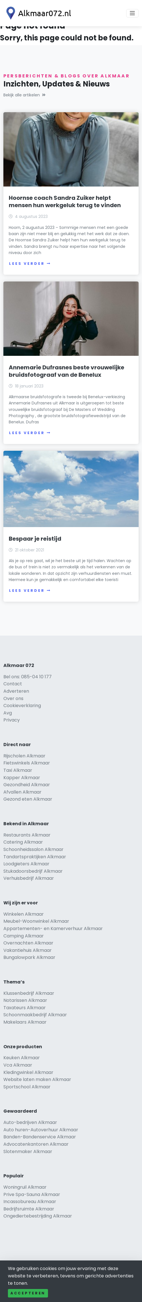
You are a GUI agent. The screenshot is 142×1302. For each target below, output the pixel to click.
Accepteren (27, 1293)
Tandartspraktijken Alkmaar (34, 856)
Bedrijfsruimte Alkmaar (28, 1209)
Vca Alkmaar (17, 1065)
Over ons (13, 698)
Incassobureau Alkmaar (29, 1201)
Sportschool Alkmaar (27, 1087)
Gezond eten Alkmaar (27, 799)
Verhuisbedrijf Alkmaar (28, 878)
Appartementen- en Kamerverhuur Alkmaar (53, 928)
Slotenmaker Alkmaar (27, 1151)
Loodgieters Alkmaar (26, 864)
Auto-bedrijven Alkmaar (30, 1122)
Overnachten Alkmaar (28, 943)
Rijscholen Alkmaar (24, 756)
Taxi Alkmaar (17, 770)
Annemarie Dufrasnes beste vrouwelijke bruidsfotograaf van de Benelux (66, 371)
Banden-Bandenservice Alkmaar (39, 1137)
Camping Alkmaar (23, 936)
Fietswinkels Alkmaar (26, 763)
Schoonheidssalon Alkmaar (33, 849)
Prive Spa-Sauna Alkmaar (31, 1194)
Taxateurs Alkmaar (24, 1007)
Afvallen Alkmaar (22, 792)
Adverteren (16, 691)
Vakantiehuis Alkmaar (27, 950)
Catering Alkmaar (23, 842)
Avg (7, 713)
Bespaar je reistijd (35, 539)
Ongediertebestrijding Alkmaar (37, 1216)
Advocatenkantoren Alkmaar (36, 1144)
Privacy (11, 720)
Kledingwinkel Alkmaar (28, 1072)
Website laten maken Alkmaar (37, 1079)
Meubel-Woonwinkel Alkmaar (36, 921)
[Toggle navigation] (132, 13)
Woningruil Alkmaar (25, 1187)
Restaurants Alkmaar (27, 835)
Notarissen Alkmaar (25, 1000)
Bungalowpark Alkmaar (29, 957)
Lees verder (30, 263)
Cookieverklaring (22, 705)
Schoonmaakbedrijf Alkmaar (35, 1014)
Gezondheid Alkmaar (26, 784)
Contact (12, 684)
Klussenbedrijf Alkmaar (28, 993)
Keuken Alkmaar (21, 1057)
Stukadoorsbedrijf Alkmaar (33, 871)
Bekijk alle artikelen (24, 95)
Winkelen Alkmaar (23, 914)
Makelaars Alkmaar (25, 1022)
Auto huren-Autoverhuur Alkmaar (40, 1129)
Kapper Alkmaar (21, 777)
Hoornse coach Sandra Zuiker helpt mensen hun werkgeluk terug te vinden (65, 201)
